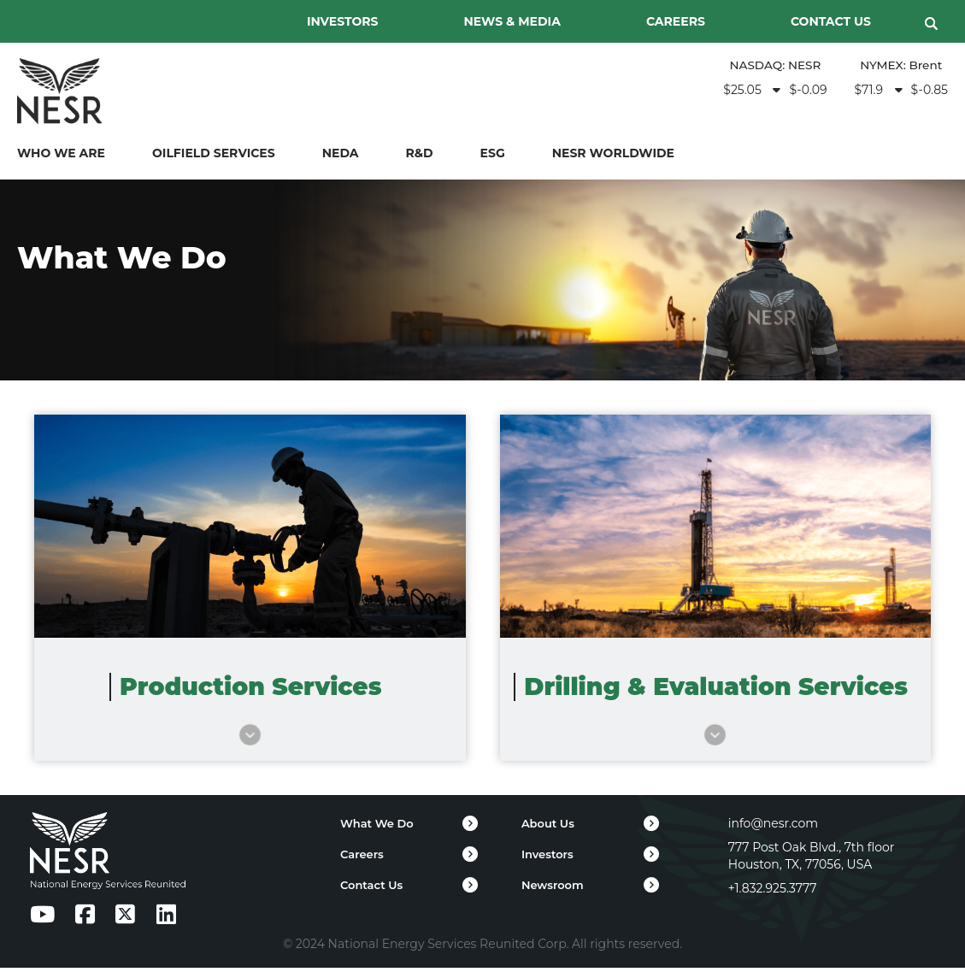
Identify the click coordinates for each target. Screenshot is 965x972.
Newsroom (552, 889)
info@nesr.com (773, 827)
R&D (419, 154)
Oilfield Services (213, 154)
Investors (547, 858)
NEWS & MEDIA (512, 21)
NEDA (340, 154)
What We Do (377, 827)
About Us (547, 827)
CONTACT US (831, 21)
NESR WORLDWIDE (613, 154)
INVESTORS (343, 21)
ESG (492, 154)
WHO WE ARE (61, 154)
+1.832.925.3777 (772, 892)
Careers (362, 858)
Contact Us (371, 889)
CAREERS (675, 21)
